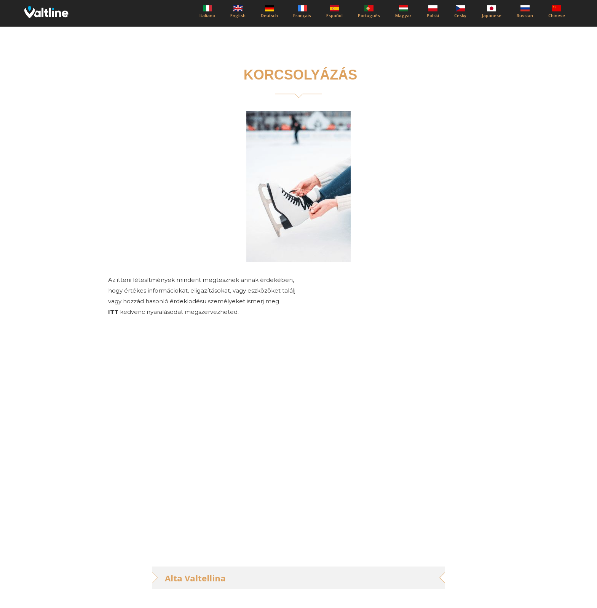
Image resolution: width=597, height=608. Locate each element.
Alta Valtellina (195, 578)
